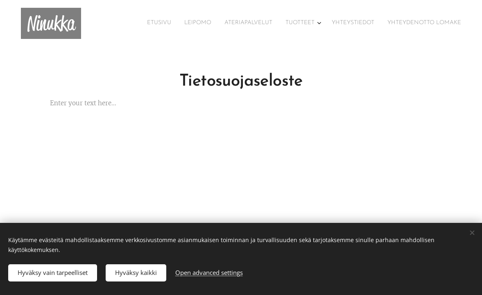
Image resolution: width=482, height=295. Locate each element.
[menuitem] (393, 23)
